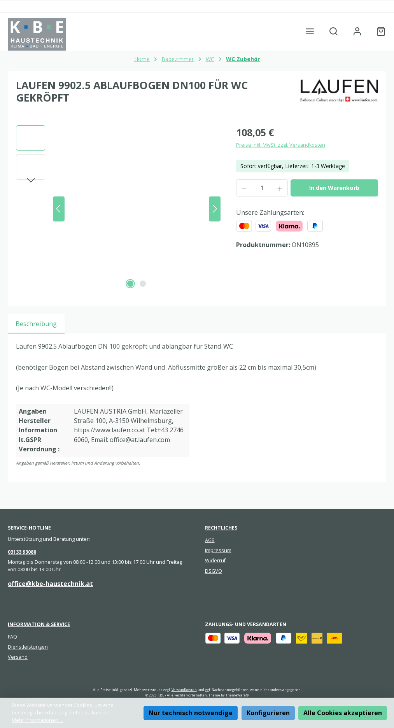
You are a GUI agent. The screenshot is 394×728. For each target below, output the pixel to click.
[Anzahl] (262, 187)
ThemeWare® (237, 695)
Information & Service (39, 624)
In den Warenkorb (334, 187)
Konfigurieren (268, 713)
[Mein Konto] (357, 31)
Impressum (218, 550)
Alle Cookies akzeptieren (342, 713)
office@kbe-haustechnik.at (50, 583)
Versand (18, 657)
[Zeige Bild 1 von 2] (130, 284)
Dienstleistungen (28, 647)
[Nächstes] (215, 208)
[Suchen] (333, 31)
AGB (210, 540)
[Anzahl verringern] (244, 187)
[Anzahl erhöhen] (280, 187)
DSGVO (213, 571)
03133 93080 (22, 552)
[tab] (36, 323)
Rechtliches (221, 528)
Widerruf (215, 560)
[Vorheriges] (59, 208)
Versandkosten (184, 689)
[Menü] (310, 31)
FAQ (12, 636)
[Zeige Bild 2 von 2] (143, 284)
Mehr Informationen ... (37, 720)
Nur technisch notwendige (191, 713)
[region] (118, 209)
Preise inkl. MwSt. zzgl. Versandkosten (280, 145)
